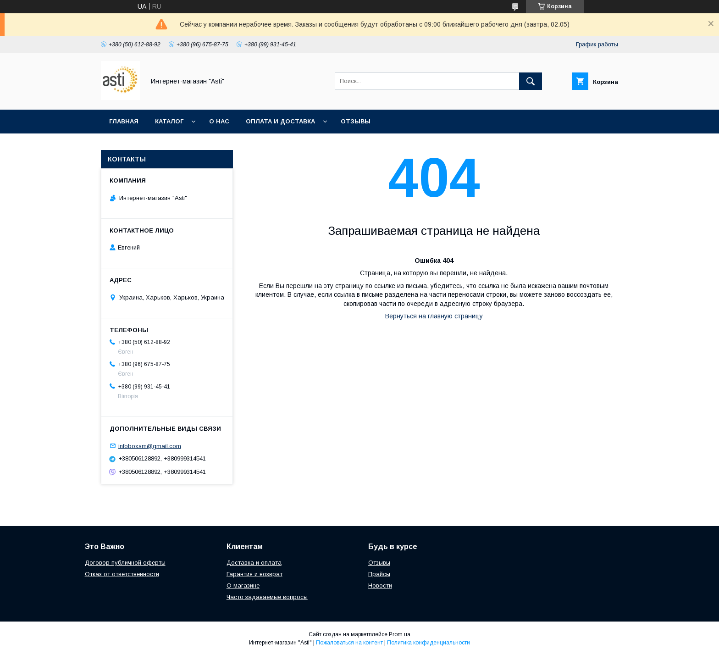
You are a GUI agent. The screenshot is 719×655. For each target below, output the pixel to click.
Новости (380, 585)
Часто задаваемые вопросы (267, 597)
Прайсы (379, 574)
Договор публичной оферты (125, 562)
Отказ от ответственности (122, 574)
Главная (123, 121)
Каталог (169, 121)
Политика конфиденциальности (428, 642)
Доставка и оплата (254, 562)
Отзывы (356, 121)
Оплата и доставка (280, 121)
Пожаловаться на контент (349, 642)
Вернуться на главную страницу (434, 316)
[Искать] (530, 81)
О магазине (243, 585)
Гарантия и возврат (254, 574)
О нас (219, 121)
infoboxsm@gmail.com (149, 445)
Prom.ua (399, 634)
